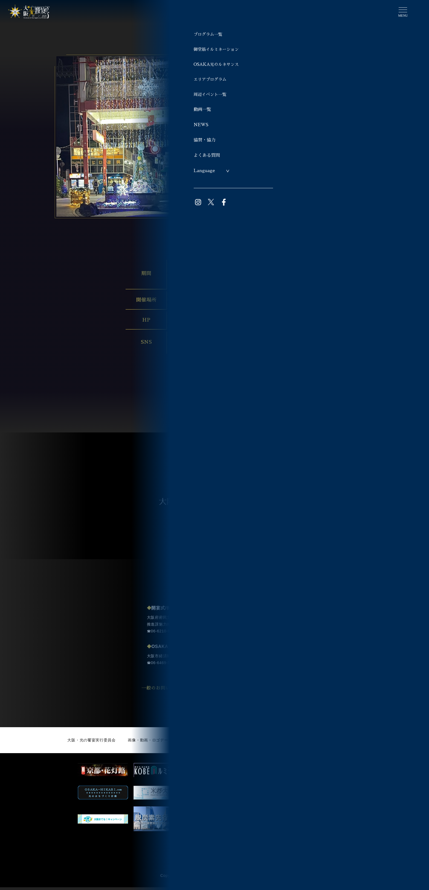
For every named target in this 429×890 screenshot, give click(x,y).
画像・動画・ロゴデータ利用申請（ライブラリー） (174, 743)
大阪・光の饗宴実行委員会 (91, 743)
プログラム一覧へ (220, 397)
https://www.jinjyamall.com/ (199, 319)
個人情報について (301, 743)
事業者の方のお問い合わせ (271, 691)
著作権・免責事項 (345, 743)
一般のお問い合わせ (171, 691)
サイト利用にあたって (253, 743)
